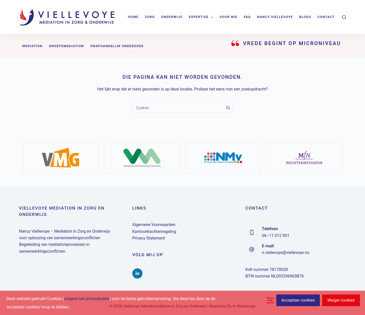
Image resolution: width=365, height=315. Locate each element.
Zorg (150, 17)
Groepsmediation (66, 46)
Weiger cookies (341, 300)
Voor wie (229, 17)
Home (133, 17)
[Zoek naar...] (177, 108)
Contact (326, 17)
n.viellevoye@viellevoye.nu (285, 252)
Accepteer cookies (298, 300)
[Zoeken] (344, 17)
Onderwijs (171, 17)
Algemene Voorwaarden (153, 224)
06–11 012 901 (275, 235)
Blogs (305, 17)
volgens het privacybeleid (86, 298)
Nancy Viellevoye (275, 17)
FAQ (247, 17)
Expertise (202, 17)
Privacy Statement (148, 238)
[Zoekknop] (228, 108)
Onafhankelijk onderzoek (117, 46)
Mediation (32, 46)
